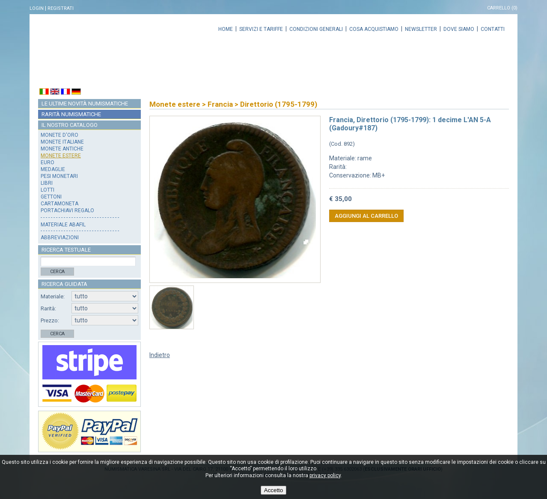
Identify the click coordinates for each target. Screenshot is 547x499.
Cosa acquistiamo (373, 29)
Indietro (159, 355)
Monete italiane (62, 142)
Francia (220, 104)
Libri (47, 183)
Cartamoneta (59, 204)
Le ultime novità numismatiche (85, 103)
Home (225, 29)
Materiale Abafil (63, 225)
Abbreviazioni (60, 237)
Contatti (493, 29)
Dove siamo (458, 29)
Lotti (47, 190)
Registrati (61, 8)
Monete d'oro (59, 135)
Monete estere (61, 156)
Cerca (57, 271)
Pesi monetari (59, 176)
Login (37, 8)
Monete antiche (62, 149)
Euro (47, 162)
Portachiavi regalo (67, 210)
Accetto (273, 490)
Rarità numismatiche (71, 114)
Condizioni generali (316, 29)
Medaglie (53, 169)
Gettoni (51, 197)
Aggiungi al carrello (366, 216)
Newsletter (421, 29)
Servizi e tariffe (261, 29)
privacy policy (325, 475)
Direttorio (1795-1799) (278, 104)
